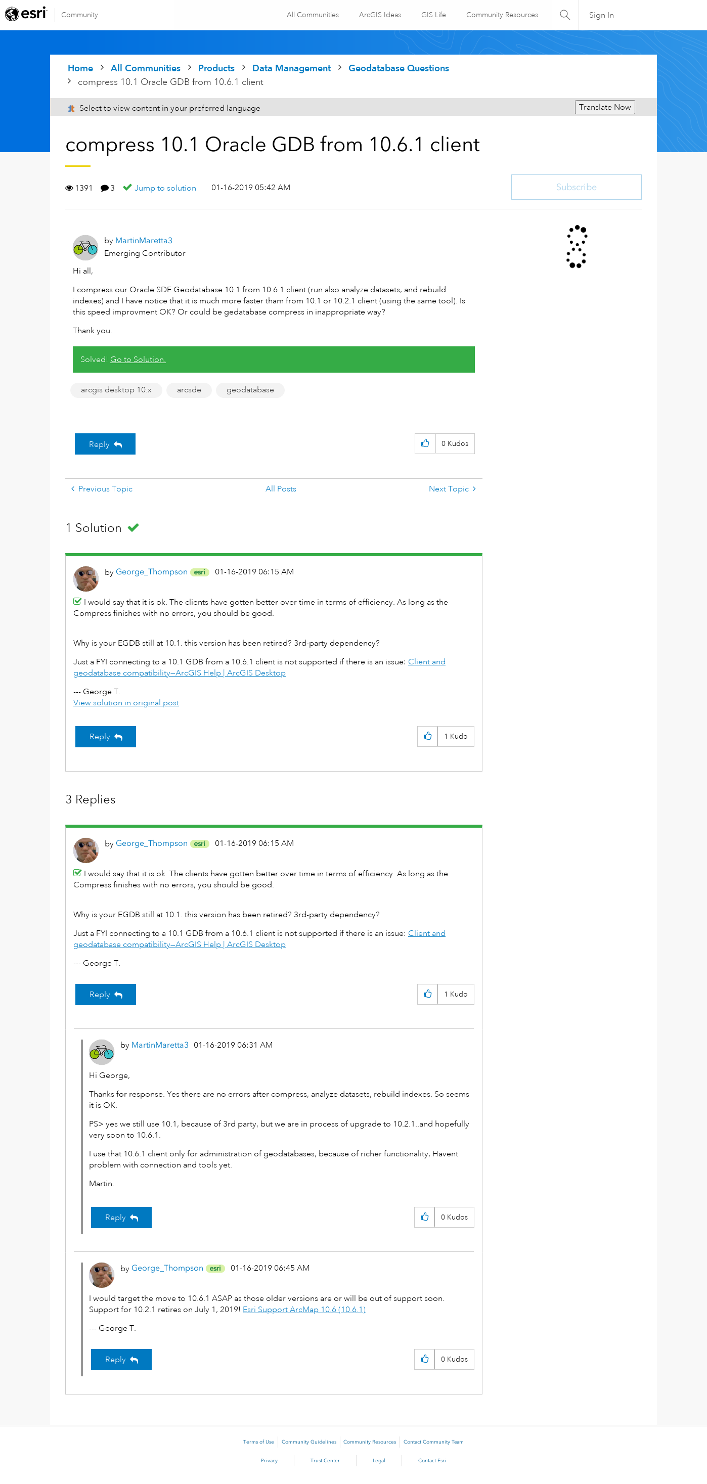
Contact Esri (432, 1461)
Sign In (601, 15)
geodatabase (250, 390)
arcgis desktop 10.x (116, 390)
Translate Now (605, 107)
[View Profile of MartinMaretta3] (143, 240)
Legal (379, 1461)
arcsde (189, 390)
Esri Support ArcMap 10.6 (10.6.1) (304, 1310)
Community (79, 14)
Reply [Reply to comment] (100, 737)
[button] (425, 444)
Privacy (269, 1461)
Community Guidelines (309, 1442)
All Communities (312, 14)
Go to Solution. (138, 359)
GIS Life (432, 14)
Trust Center (325, 1461)
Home (80, 68)
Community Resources (501, 14)
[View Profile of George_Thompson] (152, 571)
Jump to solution (165, 188)
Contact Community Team (434, 1442)
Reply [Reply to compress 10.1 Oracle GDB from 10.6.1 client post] (99, 444)
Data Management (291, 68)
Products (216, 68)
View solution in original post (126, 703)
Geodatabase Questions (398, 68)
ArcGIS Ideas (379, 14)
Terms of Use (258, 1442)
